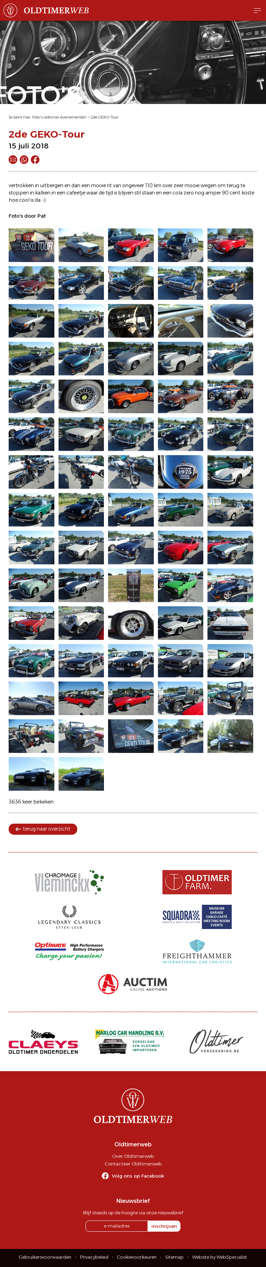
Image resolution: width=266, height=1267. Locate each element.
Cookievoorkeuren (137, 1257)
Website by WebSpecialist (219, 1257)
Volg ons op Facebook (138, 1176)
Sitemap (174, 1257)
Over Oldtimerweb (133, 1156)
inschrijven (164, 1226)
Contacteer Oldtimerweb (133, 1163)
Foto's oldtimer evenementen (59, 117)
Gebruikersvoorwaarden (45, 1257)
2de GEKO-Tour (104, 117)
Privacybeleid (94, 1257)
